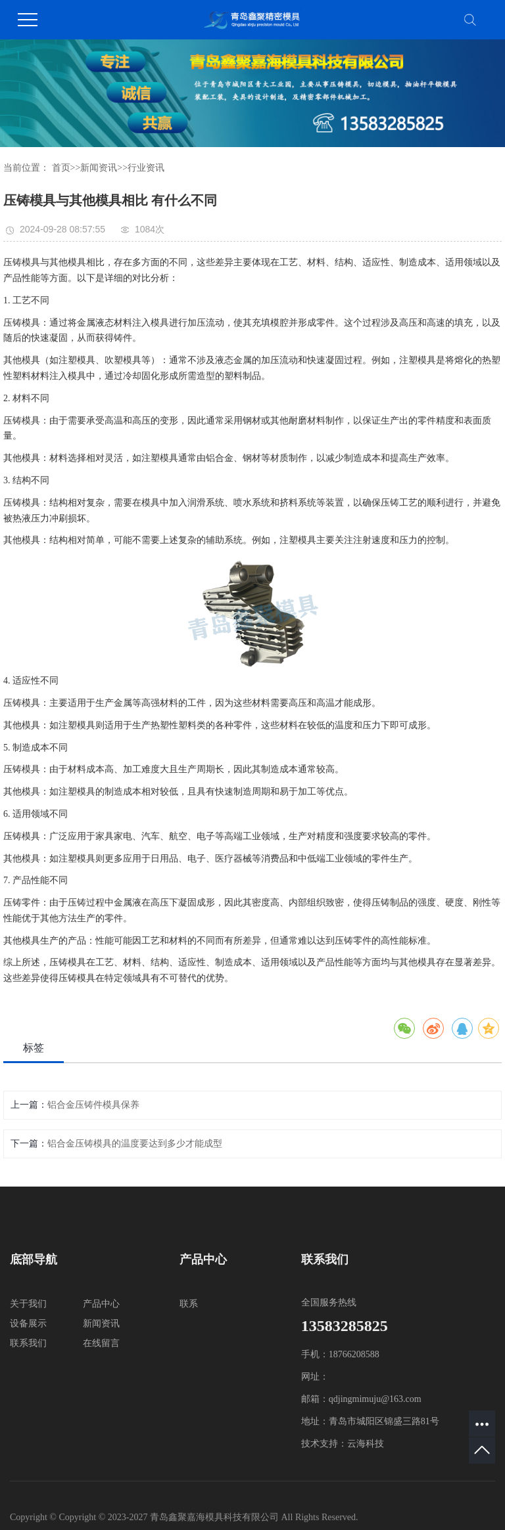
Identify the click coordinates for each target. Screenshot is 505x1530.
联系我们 (28, 1343)
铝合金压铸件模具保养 (93, 1105)
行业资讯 (146, 168)
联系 (189, 1304)
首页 (61, 168)
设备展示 (28, 1323)
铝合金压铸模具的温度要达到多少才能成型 (134, 1143)
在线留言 (101, 1343)
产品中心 (101, 1304)
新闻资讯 (98, 168)
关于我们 (28, 1304)
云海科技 (365, 1444)
